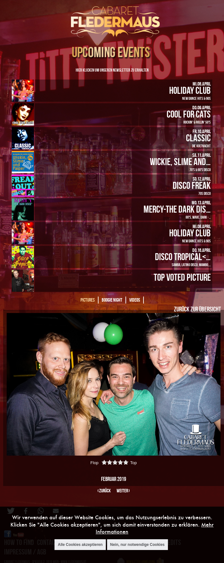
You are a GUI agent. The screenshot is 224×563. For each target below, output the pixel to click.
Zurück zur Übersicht (197, 308)
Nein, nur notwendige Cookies (137, 544)
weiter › (123, 490)
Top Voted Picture (182, 277)
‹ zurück (104, 490)
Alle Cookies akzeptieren (80, 544)
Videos (134, 300)
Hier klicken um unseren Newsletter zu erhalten (112, 69)
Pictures (87, 300)
